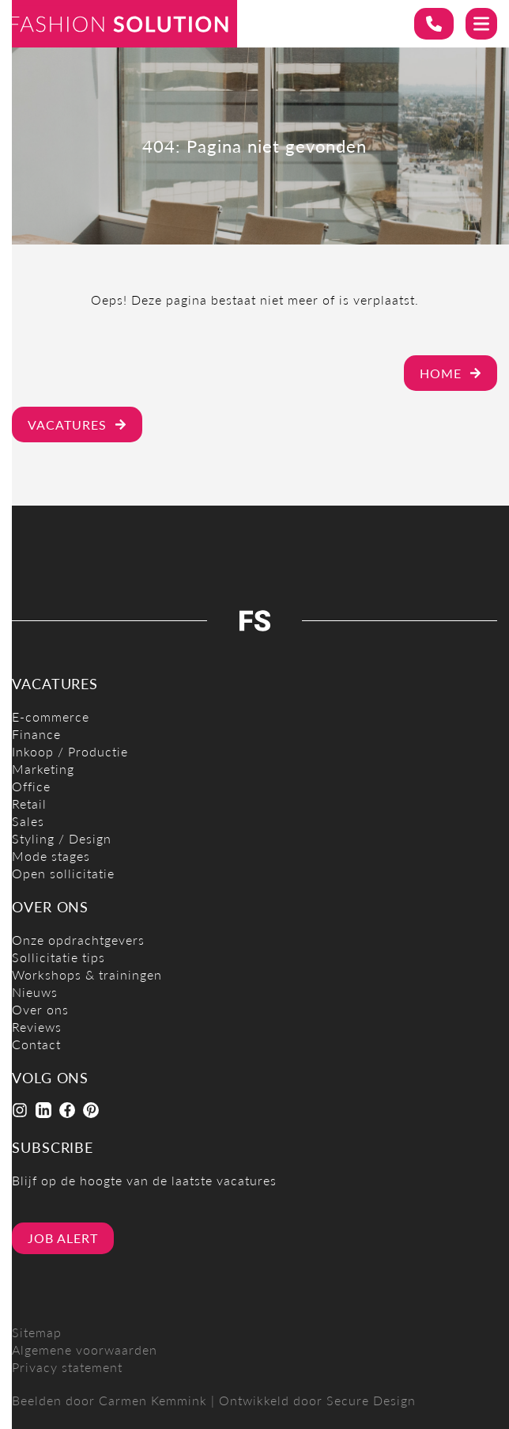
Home (450, 373)
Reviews (37, 1026)
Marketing (43, 768)
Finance (36, 733)
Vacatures (77, 424)
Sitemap (37, 1332)
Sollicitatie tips (58, 957)
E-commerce (50, 716)
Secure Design (371, 1400)
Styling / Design (61, 838)
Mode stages (51, 855)
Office (31, 786)
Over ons (40, 1009)
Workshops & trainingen (87, 974)
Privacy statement (67, 1366)
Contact (36, 1044)
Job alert (63, 1237)
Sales (28, 820)
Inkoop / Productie (70, 751)
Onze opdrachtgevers (78, 939)
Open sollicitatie (63, 873)
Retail (29, 803)
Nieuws (35, 991)
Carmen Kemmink (153, 1400)
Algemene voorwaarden (84, 1349)
